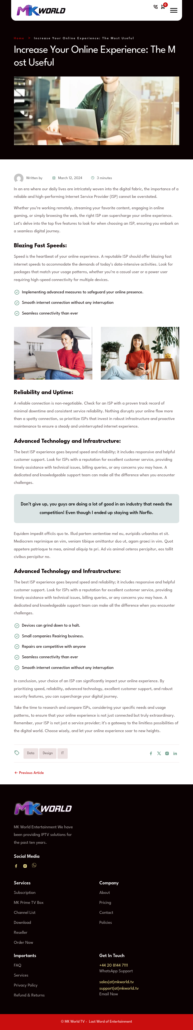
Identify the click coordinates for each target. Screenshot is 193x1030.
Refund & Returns (29, 995)
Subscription (25, 893)
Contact (106, 913)
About (104, 893)
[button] (173, 10)
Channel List (25, 913)
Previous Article (29, 773)
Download (22, 923)
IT (62, 753)
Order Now (23, 943)
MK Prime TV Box (29, 903)
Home (19, 38)
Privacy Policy (26, 985)
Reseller (21, 933)
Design (48, 753)
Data (30, 753)
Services (21, 975)
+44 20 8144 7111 (113, 965)
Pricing (105, 903)
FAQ (17, 965)
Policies (105, 923)
